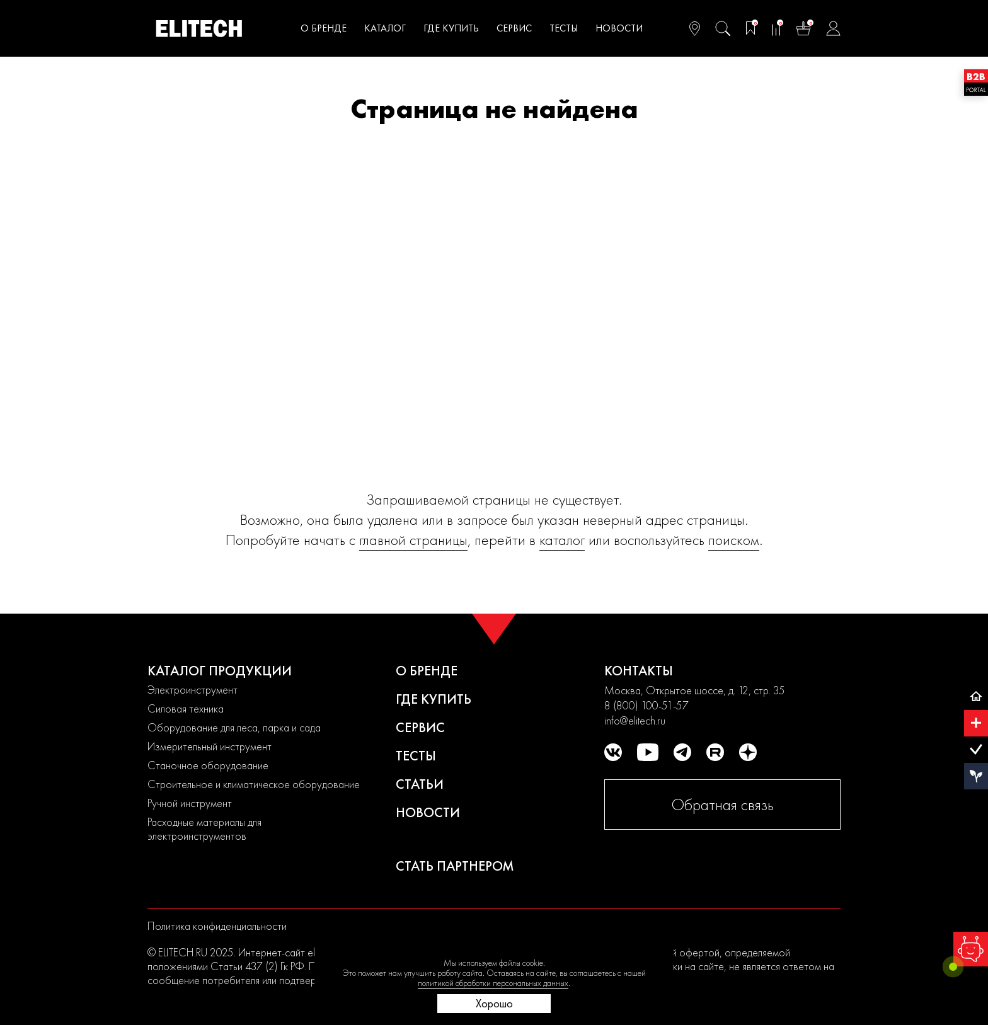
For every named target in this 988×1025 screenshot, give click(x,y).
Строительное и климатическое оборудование (253, 784)
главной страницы (413, 539)
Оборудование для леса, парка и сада (234, 727)
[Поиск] (722, 28)
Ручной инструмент (189, 803)
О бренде (426, 670)
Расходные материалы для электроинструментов (204, 829)
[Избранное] (750, 28)
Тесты (563, 28)
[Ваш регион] (694, 28)
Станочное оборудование (207, 765)
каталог (562, 539)
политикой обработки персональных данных (493, 982)
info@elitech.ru (634, 720)
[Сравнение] (776, 28)
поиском (733, 539)
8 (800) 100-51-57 (646, 705)
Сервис (514, 28)
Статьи (420, 784)
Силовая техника (185, 708)
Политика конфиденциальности (217, 926)
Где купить (451, 28)
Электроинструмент (192, 689)
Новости (428, 812)
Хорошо (494, 1003)
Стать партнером (455, 866)
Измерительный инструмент (209, 746)
